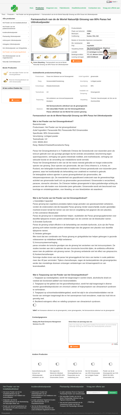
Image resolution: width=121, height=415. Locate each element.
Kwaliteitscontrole (79, 8)
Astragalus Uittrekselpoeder (11, 44)
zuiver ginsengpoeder (74, 310)
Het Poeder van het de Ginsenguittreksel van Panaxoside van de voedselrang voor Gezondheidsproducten (75, 375)
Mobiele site (91, 405)
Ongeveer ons (51, 8)
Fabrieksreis (64, 8)
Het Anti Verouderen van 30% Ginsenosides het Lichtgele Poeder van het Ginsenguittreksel (92, 375)
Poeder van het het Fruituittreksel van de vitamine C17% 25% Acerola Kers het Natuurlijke (15, 407)
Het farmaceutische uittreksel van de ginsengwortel (98, 310)
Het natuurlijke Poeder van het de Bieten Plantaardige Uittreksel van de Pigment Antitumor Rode (71, 398)
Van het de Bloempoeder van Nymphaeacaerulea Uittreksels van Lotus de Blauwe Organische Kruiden (43, 407)
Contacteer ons (94, 8)
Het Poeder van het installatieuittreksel (15, 23)
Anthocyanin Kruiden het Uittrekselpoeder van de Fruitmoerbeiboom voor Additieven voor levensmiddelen (43, 394)
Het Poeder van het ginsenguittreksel (28, 14)
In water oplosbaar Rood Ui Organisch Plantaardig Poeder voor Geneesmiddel (72, 393)
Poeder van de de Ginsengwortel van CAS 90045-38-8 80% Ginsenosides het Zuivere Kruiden (110, 375)
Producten (40, 8)
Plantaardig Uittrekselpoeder (11, 36)
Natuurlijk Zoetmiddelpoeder (11, 62)
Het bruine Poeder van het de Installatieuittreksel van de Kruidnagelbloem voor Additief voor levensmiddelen (14, 394)
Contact (78, 61)
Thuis (3, 14)
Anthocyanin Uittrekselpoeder (12, 40)
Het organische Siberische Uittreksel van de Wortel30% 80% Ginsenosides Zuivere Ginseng (57, 375)
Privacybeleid (6, 413)
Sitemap (91, 402)
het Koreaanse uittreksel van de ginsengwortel (52, 310)
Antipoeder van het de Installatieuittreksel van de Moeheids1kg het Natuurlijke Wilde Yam (15, 401)
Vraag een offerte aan (111, 8)
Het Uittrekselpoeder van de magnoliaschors (11, 57)
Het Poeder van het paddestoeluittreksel (9, 27)
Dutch (115, 2)
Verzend (113, 393)
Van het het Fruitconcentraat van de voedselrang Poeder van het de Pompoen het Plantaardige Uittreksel (71, 404)
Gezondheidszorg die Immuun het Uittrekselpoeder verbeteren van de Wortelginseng (39, 375)
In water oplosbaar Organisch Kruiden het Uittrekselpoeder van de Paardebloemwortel (43, 401)
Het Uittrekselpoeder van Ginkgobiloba (15, 48)
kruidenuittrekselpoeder (10, 32)
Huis (31, 8)
